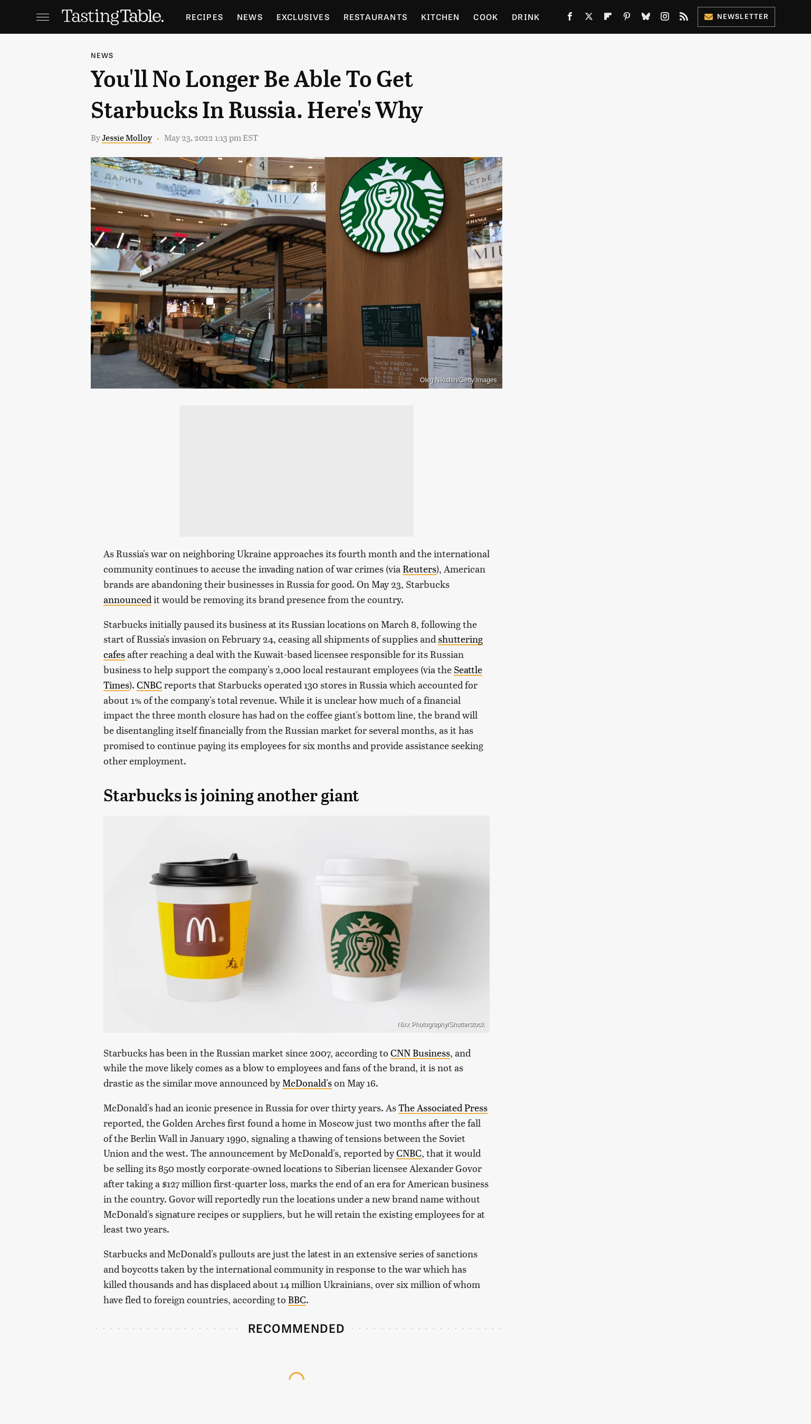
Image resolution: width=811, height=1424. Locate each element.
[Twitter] (589, 18)
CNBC (149, 684)
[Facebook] (570, 18)
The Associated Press (443, 1107)
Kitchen (440, 17)
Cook (485, 17)
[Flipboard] (608, 18)
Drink (526, 17)
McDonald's (307, 1082)
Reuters (419, 568)
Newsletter (736, 16)
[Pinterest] (627, 18)
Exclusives (303, 17)
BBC (297, 1299)
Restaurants (375, 17)
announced (127, 599)
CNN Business (420, 1052)
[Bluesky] (646, 18)
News (250, 17)
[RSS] (684, 18)
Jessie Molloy (127, 137)
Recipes (204, 17)
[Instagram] (665, 18)
